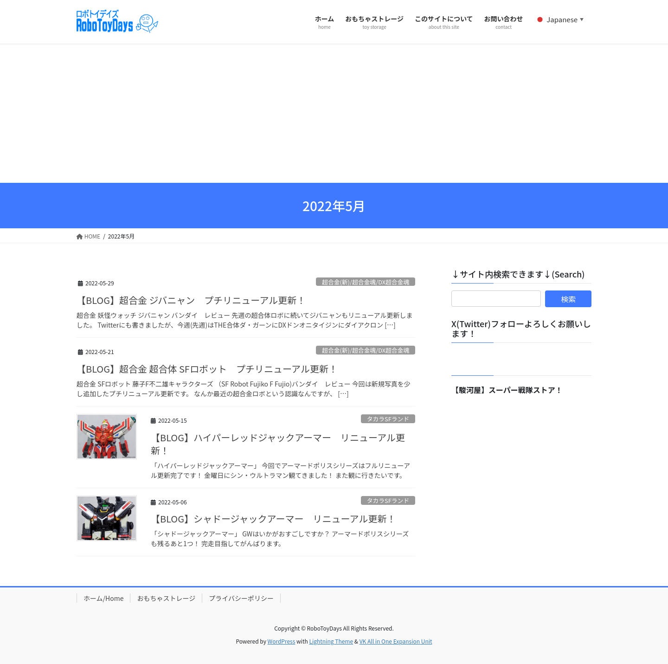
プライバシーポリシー (241, 598)
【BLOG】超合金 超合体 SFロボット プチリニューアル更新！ (207, 368)
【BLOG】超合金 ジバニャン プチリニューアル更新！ (191, 300)
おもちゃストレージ (166, 598)
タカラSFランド (388, 418)
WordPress (281, 641)
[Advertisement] (334, 113)
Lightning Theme (331, 641)
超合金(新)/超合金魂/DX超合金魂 (365, 281)
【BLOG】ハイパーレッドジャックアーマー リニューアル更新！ (278, 444)
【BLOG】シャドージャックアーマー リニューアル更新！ (273, 518)
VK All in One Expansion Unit (396, 641)
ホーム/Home (103, 598)
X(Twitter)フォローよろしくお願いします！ (521, 328)
